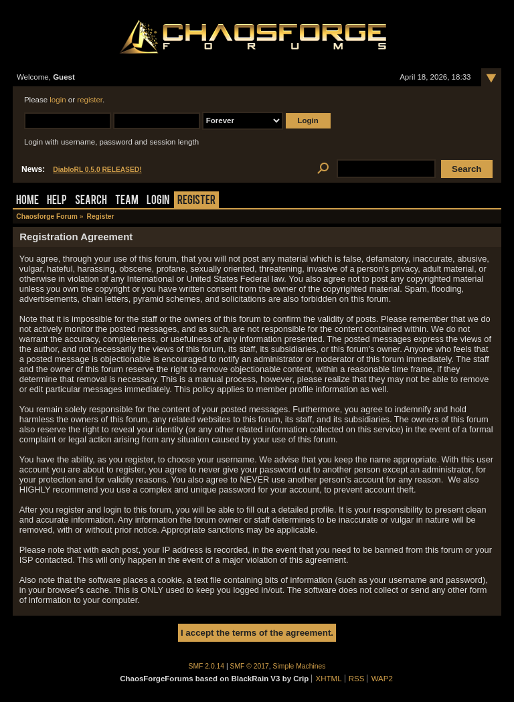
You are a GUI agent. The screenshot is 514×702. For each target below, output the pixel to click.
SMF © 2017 (249, 666)
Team (127, 201)
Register (196, 201)
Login (158, 201)
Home (27, 201)
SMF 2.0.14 (207, 666)
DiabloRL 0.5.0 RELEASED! (97, 169)
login (58, 100)
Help (57, 201)
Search (91, 201)
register (89, 100)
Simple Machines (299, 666)
